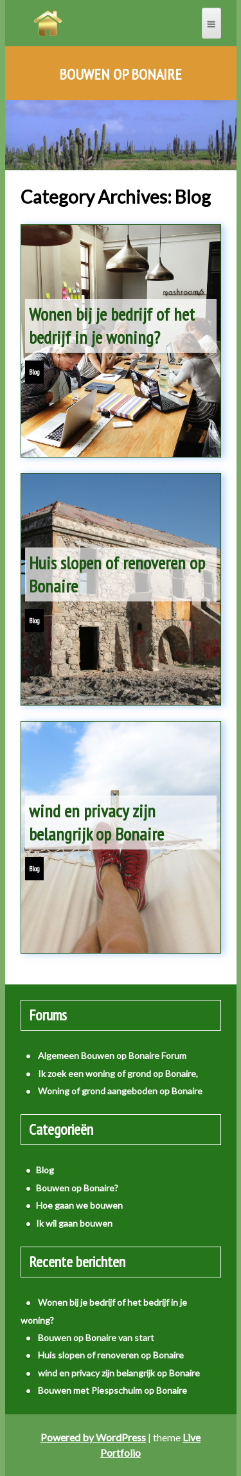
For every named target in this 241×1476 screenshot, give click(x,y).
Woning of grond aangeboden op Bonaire (120, 1090)
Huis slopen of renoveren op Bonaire (117, 574)
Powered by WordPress (93, 1437)
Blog (34, 372)
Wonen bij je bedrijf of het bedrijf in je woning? (112, 325)
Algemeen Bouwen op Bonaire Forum (112, 1055)
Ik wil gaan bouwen (74, 1223)
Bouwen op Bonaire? (77, 1187)
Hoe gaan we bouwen (79, 1205)
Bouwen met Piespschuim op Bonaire (112, 1390)
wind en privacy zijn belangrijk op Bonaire (96, 822)
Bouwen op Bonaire (120, 74)
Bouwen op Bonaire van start (96, 1337)
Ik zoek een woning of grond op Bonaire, (118, 1073)
